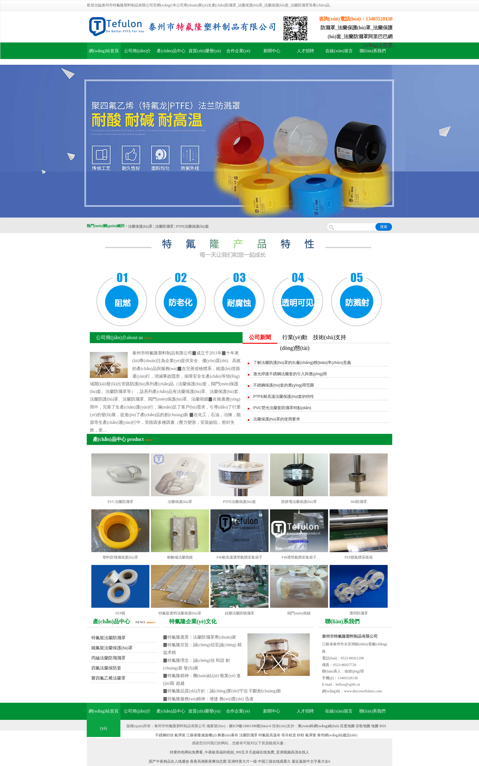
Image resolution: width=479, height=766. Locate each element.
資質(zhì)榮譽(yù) (204, 51)
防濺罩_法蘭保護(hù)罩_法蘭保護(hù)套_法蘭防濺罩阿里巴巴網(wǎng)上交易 (356, 36)
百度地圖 (347, 726)
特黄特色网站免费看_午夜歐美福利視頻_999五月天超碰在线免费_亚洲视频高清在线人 (239, 752)
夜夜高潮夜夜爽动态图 (208, 761)
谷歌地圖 (363, 726)
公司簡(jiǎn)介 (137, 51)
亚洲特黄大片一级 (242, 761)
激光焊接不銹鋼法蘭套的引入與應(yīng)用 (290, 374)
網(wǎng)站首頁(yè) (103, 720)
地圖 (374, 726)
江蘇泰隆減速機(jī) (201, 735)
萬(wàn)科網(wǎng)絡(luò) (319, 726)
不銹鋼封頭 (164, 735)
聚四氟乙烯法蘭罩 (108, 678)
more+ (148, 338)
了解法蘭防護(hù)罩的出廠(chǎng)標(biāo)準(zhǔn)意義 (302, 362)
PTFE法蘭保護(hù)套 (192, 226)
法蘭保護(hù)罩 (140, 226)
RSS (382, 726)
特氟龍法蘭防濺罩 (108, 638)
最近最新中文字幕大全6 (311, 761)
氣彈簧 (179, 735)
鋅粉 (300, 735)
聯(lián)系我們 (373, 51)
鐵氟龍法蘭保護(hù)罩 (112, 648)
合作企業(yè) (238, 51)
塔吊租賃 (288, 735)
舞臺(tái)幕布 (228, 735)
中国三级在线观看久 (274, 761)
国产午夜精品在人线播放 (169, 761)
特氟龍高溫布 (269, 735)
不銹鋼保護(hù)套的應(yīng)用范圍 (283, 385)
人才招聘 (305, 51)
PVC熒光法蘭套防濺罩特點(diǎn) (282, 407)
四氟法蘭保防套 (106, 668)
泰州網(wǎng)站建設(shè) (337, 735)
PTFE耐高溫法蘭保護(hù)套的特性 (283, 396)
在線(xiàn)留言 (339, 51)
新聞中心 (271, 51)
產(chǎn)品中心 (171, 51)
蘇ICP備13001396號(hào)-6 (250, 726)
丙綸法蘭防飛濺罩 (108, 658)
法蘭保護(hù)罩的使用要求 (276, 419)
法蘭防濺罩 (164, 226)
